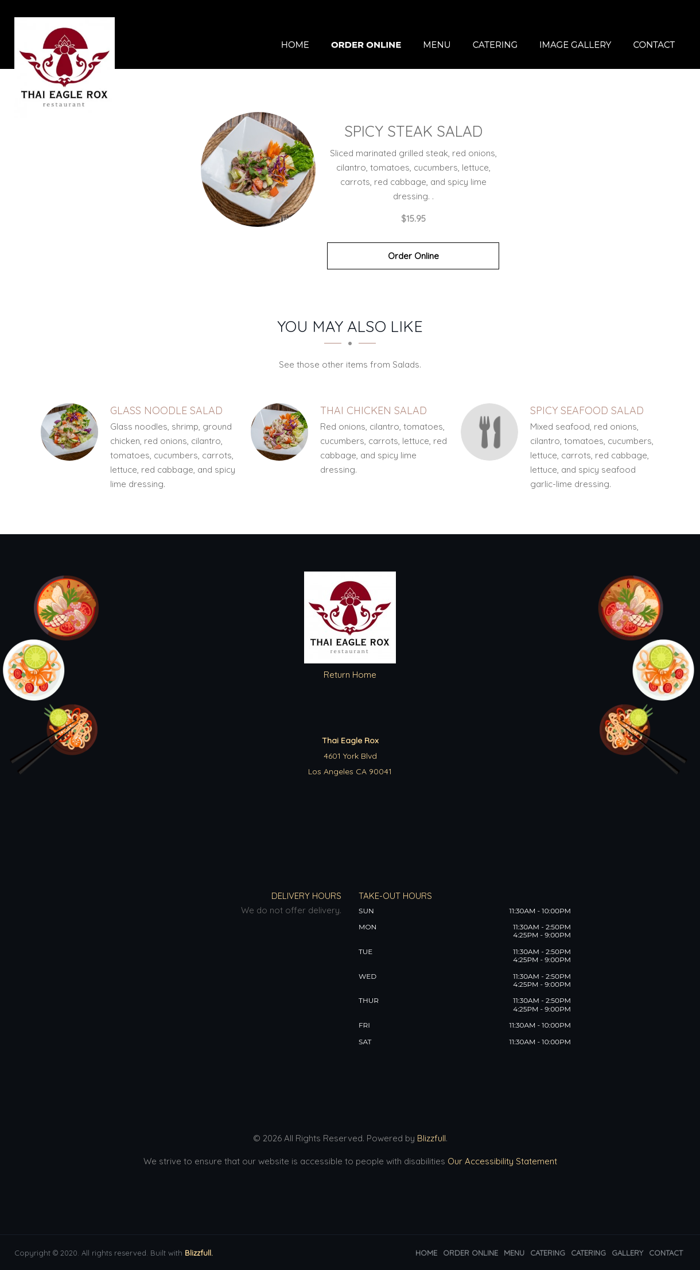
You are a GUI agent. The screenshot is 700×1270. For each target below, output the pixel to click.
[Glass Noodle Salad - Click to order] (72, 432)
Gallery (627, 1252)
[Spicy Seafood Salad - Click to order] (492, 432)
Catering (495, 44)
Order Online (366, 44)
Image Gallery (575, 44)
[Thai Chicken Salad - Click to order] (282, 432)
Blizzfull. (199, 1252)
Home (295, 44)
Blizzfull (431, 1138)
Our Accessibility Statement (501, 1161)
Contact (654, 44)
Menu (436, 44)
